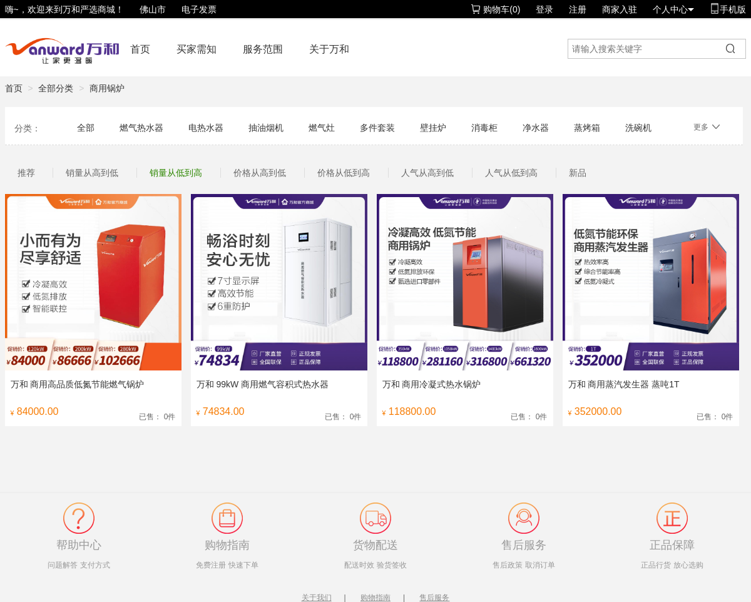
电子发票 (199, 9)
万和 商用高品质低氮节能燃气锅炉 (78, 384)
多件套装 (377, 128)
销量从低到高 (176, 173)
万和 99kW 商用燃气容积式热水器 (263, 384)
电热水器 (205, 128)
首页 (140, 49)
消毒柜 (484, 128)
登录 (544, 9)
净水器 (536, 128)
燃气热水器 (141, 128)
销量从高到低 (92, 173)
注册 (577, 9)
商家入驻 (619, 9)
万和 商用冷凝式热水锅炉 (431, 384)
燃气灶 (322, 128)
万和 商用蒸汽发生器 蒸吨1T (624, 384)
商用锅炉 (107, 88)
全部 (86, 128)
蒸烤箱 (587, 128)
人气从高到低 (427, 173)
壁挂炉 (433, 128)
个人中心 (673, 9)
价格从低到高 (343, 173)
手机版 (728, 9)
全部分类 (55, 88)
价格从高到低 (259, 173)
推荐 (26, 173)
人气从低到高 (511, 173)
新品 (577, 173)
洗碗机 (638, 128)
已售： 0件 (157, 416)
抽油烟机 (266, 128)
